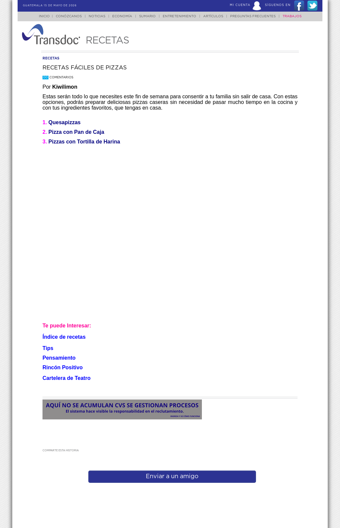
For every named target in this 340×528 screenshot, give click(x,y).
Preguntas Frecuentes (253, 16)
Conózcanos (69, 16)
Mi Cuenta (240, 5)
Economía (122, 16)
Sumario (147, 16)
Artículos (213, 16)
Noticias (97, 16)
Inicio (44, 16)
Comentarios (57, 77)
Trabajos (292, 16)
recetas (50, 58)
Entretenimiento (179, 16)
